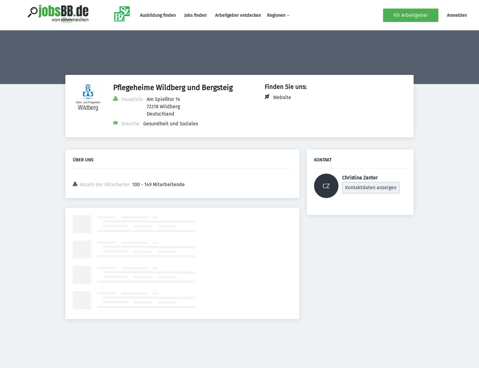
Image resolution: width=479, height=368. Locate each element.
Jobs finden (195, 15)
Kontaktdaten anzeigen (371, 187)
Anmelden (457, 15)
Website (282, 97)
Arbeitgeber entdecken (238, 15)
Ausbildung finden (158, 15)
